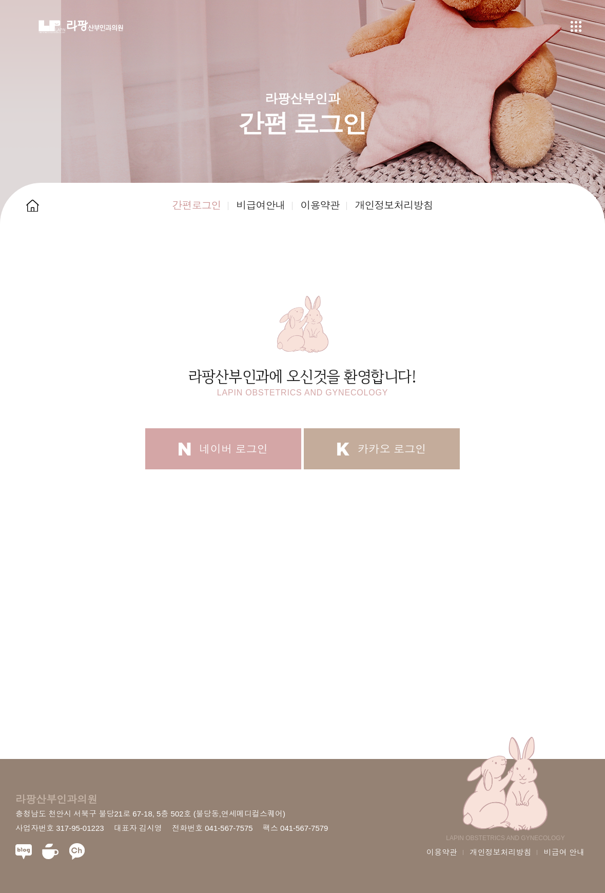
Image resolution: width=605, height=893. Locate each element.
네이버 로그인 (223, 449)
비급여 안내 (564, 852)
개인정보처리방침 (394, 205)
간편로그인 (196, 205)
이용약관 (319, 205)
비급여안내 (260, 205)
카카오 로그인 (382, 449)
